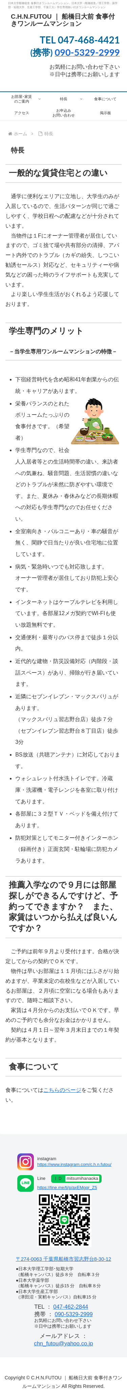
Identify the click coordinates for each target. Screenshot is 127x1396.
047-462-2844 (70, 1307)
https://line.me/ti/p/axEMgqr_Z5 (67, 1187)
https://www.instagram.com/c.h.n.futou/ (74, 1164)
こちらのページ (62, 1090)
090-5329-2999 (73, 1314)
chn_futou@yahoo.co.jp (63, 1343)
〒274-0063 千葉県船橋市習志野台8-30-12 (63, 1259)
